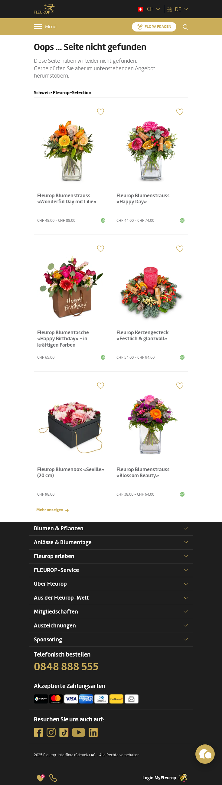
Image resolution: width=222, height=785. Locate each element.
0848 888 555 (66, 667)
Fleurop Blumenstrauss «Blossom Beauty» (143, 472)
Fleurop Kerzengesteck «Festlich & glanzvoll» (142, 335)
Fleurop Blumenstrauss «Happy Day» (143, 198)
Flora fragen (158, 26)
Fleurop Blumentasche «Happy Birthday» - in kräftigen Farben (63, 338)
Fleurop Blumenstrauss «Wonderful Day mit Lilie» (66, 198)
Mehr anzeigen (49, 509)
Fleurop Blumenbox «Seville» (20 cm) (70, 472)
